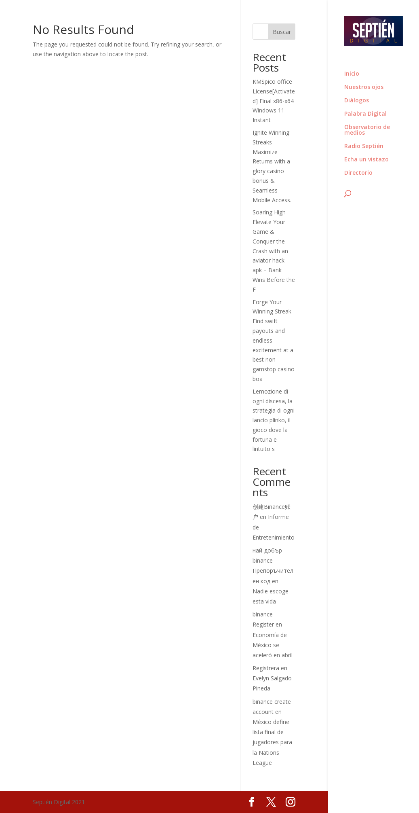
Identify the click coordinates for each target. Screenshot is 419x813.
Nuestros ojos (363, 87)
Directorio (358, 173)
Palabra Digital (365, 114)
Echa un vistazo (366, 160)
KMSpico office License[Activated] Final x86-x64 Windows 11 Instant (274, 101)
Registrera (266, 668)
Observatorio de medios (367, 130)
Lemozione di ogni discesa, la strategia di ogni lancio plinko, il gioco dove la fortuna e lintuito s (274, 420)
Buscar (282, 32)
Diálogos (356, 100)
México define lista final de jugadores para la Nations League (272, 742)
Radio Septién (363, 146)
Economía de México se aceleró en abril (273, 645)
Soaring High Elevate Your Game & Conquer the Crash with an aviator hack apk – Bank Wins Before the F (274, 250)
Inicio (351, 74)
